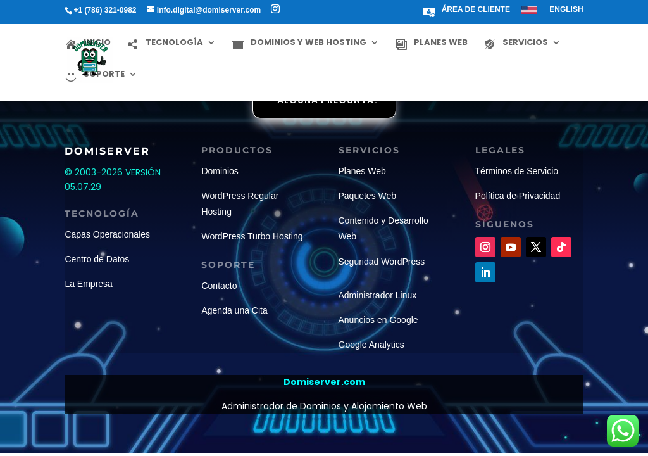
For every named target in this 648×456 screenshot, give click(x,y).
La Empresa (88, 284)
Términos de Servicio (517, 171)
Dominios (219, 171)
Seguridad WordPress (382, 261)
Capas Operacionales (107, 234)
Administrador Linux (378, 295)
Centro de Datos (97, 259)
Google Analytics (371, 344)
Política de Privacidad (518, 196)
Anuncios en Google (378, 320)
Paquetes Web (368, 196)
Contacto (219, 286)
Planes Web (362, 171)
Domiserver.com (324, 382)
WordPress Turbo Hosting (251, 236)
